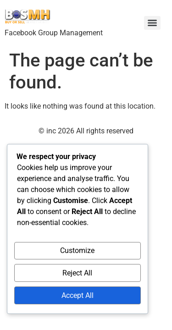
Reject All (77, 273)
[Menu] (152, 23)
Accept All (77, 295)
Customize (77, 250)
